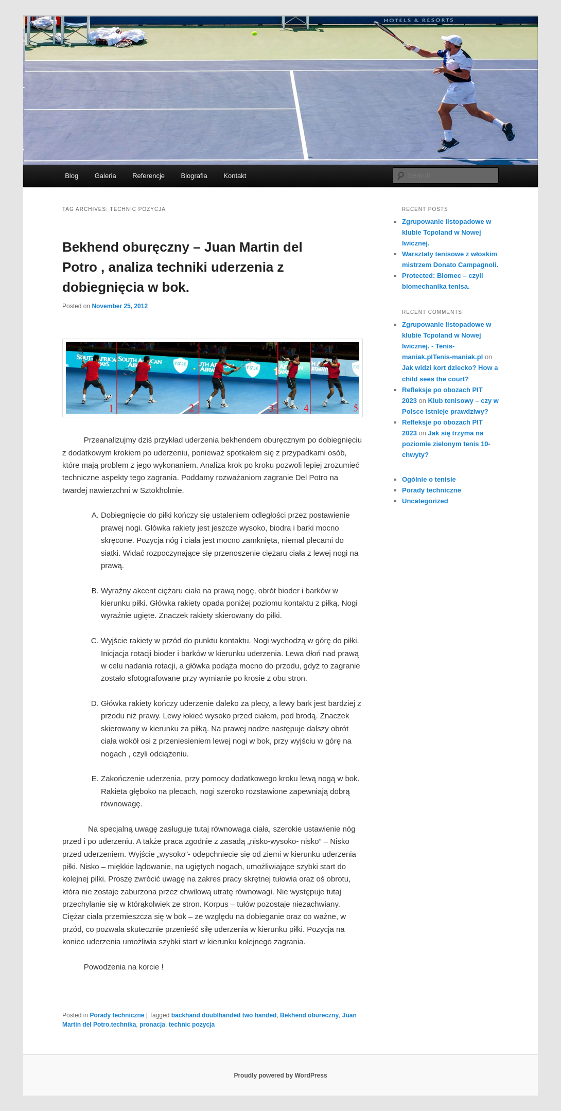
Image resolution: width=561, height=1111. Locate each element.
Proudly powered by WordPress (280, 1075)
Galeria (105, 176)
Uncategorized (425, 501)
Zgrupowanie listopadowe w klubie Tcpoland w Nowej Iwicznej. (446, 232)
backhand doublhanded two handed (224, 1015)
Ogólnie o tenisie (429, 479)
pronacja (152, 1024)
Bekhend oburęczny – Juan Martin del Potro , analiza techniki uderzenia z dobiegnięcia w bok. (182, 267)
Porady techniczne (117, 1015)
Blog (71, 176)
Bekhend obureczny (309, 1015)
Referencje (148, 176)
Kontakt (234, 176)
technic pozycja (192, 1024)
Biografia (194, 176)
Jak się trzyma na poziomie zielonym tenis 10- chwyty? (446, 443)
